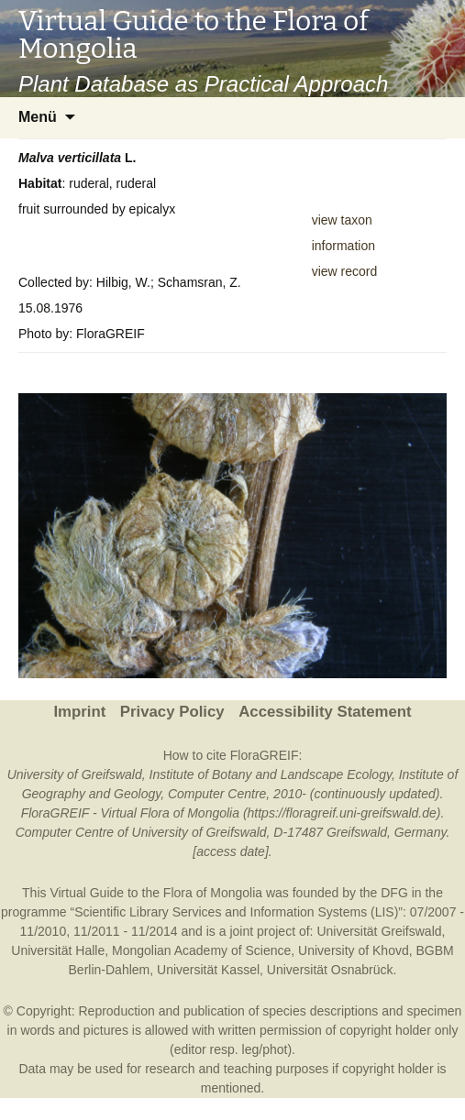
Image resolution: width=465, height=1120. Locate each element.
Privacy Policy (172, 711)
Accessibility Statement (324, 711)
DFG (394, 892)
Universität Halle (58, 950)
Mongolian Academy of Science (201, 950)
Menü (37, 117)
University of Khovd (353, 950)
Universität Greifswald (378, 931)
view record (345, 271)
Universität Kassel (208, 969)
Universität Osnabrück (330, 969)
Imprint (79, 711)
